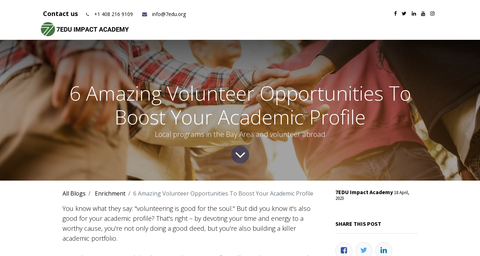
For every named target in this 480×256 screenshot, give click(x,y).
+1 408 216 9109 (113, 14)
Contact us (61, 13)
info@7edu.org (163, 14)
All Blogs (74, 193)
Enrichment (110, 193)
